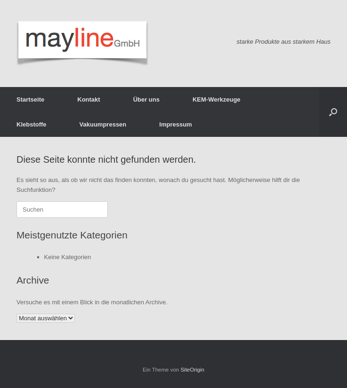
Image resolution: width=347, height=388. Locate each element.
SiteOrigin (192, 369)
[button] (333, 112)
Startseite (30, 99)
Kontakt (88, 99)
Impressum (175, 124)
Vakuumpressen (103, 124)
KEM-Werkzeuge (217, 99)
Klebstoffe (31, 124)
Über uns (146, 99)
